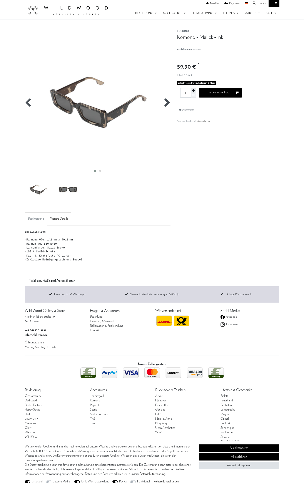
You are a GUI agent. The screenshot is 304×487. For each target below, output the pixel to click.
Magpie (224, 414)
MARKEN (250, 13)
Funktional (143, 481)
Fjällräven (161, 400)
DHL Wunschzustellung (95, 481)
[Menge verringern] (193, 95)
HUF (28, 414)
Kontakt (94, 330)
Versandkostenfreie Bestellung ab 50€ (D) (154, 294)
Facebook (231, 316)
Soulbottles (227, 432)
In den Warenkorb (224, 93)
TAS (92, 418)
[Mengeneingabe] (185, 93)
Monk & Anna (163, 418)
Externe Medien (62, 481)
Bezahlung (96, 316)
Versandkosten (203, 121)
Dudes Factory (33, 405)
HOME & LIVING (202, 13)
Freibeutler (161, 405)
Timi (92, 423)
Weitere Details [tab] (59, 218)
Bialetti (224, 396)
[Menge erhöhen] (193, 90)
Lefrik (158, 414)
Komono (95, 400)
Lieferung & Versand (102, 321)
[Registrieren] (231, 3)
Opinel (224, 418)
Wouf (158, 432)
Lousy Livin (31, 418)
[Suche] (253, 3)
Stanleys (225, 437)
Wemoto (30, 432)
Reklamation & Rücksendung (106, 325)
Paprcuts (95, 405)
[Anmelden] (211, 3)
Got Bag (160, 409)
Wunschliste (186, 110)
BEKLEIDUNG (144, 13)
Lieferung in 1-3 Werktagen (69, 294)
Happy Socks (32, 409)
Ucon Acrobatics (165, 427)
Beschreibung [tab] (36, 218)
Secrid (93, 409)
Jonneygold (97, 396)
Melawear (30, 423)
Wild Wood (31, 437)
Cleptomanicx (33, 396)
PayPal (123, 481)
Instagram (231, 324)
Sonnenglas (227, 427)
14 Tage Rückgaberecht (238, 294)
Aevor (158, 396)
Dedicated (31, 400)
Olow (28, 427)
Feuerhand (226, 400)
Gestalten (226, 405)
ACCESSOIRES (172, 13)
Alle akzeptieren (239, 447)
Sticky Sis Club (98, 414)
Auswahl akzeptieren (239, 465)
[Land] (245, 3)
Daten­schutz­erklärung (152, 473)
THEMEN (229, 13)
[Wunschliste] (263, 3)
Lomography (227, 409)
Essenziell (37, 481)
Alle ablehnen (239, 456)
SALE (269, 13)
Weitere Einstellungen (166, 481)
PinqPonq (161, 423)
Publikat (225, 423)
